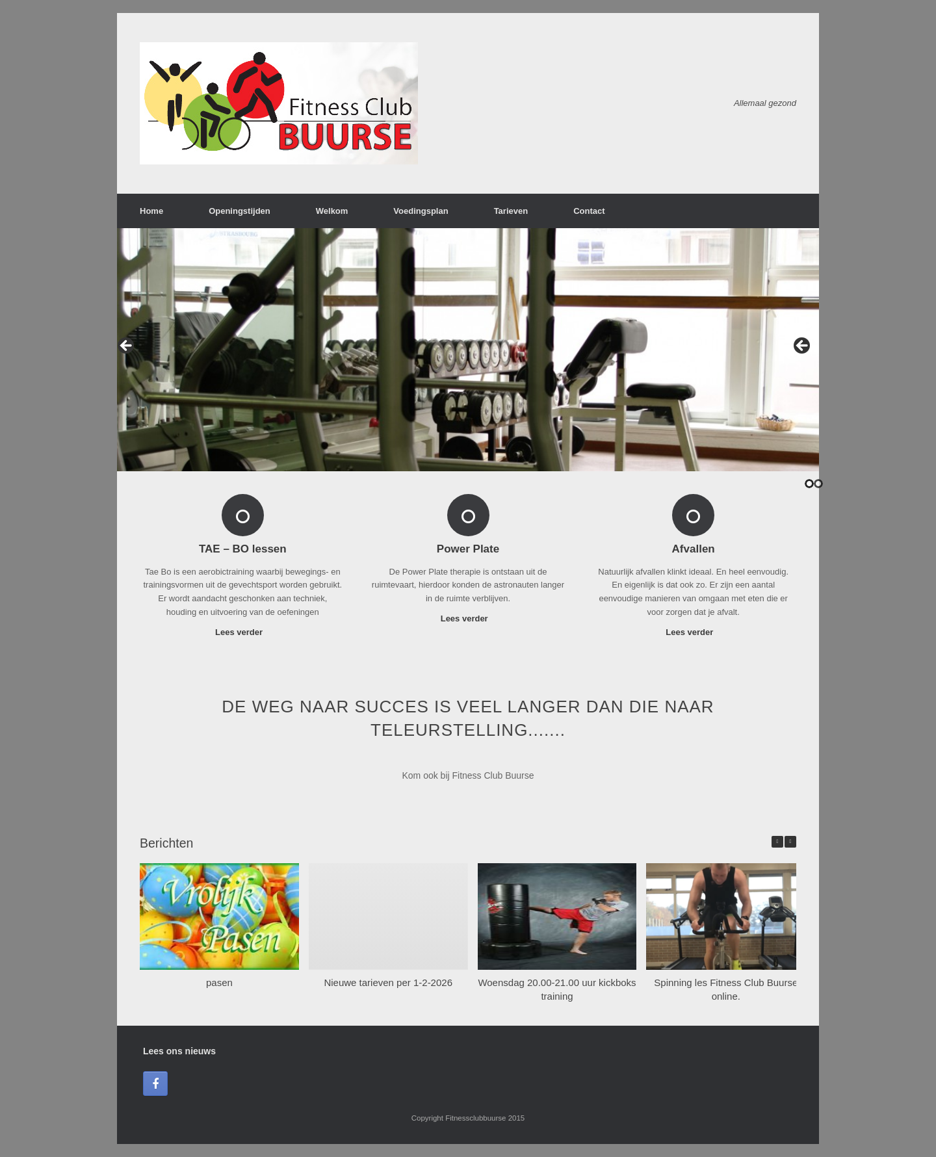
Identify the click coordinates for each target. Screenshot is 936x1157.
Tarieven (511, 211)
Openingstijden (239, 211)
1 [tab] (809, 483)
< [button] (126, 346)
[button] (790, 842)
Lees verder (242, 632)
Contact (588, 211)
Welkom (332, 211)
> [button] (802, 346)
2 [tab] (818, 483)
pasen (219, 982)
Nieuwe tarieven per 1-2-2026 (388, 982)
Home (151, 211)
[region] (468, 349)
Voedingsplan (420, 211)
